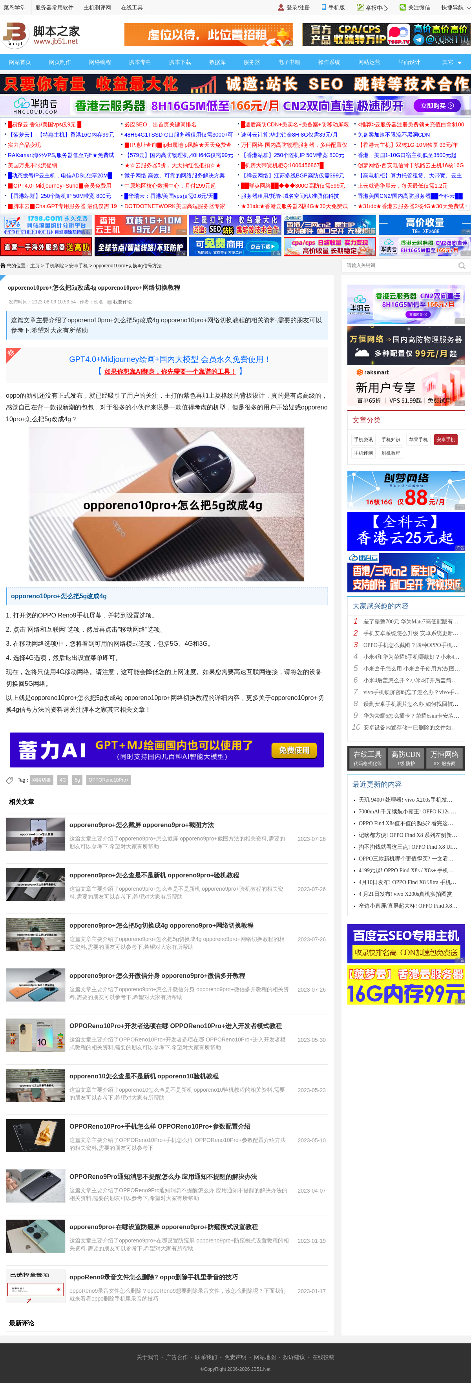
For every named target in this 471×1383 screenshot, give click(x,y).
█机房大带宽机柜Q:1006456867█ (282, 165)
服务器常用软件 (54, 7)
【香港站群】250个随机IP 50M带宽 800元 (292, 155)
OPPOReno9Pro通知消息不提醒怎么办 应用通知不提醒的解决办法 (163, 1176)
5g (77, 780)
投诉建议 (294, 1357)
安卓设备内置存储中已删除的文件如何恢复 (415, 728)
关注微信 (419, 7)
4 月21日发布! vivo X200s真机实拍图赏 (405, 894)
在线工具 (132, 7)
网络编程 (100, 62)
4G (63, 780)
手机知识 (391, 439)
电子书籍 (289, 62)
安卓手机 (78, 266)
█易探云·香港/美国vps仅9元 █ (44, 124)
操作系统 (329, 62)
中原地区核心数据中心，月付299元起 (170, 186)
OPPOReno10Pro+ (109, 780)
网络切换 (41, 780)
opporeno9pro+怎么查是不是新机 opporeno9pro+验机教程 (154, 875)
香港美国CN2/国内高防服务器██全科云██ (410, 196)
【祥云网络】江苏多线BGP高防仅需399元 (292, 175)
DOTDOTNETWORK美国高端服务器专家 (174, 206)
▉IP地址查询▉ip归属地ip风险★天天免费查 (178, 145)
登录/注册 (298, 7)
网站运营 (369, 62)
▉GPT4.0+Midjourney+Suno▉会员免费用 (59, 186)
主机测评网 (97, 7)
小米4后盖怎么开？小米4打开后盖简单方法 (415, 680)
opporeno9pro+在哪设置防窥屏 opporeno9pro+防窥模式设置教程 (163, 1227)
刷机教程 (391, 453)
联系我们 (206, 1357)
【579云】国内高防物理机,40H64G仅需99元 (178, 155)
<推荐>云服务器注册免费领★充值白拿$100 (411, 124)
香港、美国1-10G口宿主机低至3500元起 (407, 155)
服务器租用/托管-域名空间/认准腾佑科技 (290, 196)
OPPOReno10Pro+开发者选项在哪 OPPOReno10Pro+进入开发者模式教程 (175, 1026)
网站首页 (20, 62)
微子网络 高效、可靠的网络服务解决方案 (174, 175)
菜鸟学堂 (15, 7)
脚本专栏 (140, 62)
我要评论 (119, 302)
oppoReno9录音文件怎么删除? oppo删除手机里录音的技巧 (153, 1277)
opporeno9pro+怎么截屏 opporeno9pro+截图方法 (141, 825)
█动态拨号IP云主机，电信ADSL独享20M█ (60, 175)
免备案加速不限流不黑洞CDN (394, 135)
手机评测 (363, 453)
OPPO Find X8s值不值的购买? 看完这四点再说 (414, 823)
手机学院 (54, 266)
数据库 (217, 62)
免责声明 (235, 1357)
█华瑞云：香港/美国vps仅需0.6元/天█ (170, 196)
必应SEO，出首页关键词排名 (160, 124)
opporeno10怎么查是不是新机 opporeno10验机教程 (144, 1076)
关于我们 (148, 1357)
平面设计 (409, 62)
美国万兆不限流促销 (32, 165)
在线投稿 (323, 1357)
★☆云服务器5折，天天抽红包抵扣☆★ (172, 165)
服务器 (252, 62)
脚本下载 (180, 62)
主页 (35, 266)
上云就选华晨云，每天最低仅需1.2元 (402, 186)
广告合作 (177, 1357)
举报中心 (377, 8)
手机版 (337, 7)
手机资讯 (363, 439)
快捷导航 (456, 7)
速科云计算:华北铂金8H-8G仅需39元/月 (289, 135)
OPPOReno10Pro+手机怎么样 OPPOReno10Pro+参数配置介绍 (159, 1126)
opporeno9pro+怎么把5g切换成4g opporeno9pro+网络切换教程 (161, 925)
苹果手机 (418, 439)
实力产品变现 (24, 145)
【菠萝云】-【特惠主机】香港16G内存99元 (61, 135)
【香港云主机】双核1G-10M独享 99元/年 (408, 145)
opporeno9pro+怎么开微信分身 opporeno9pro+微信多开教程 (157, 975)
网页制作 (60, 62)
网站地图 (265, 1357)
